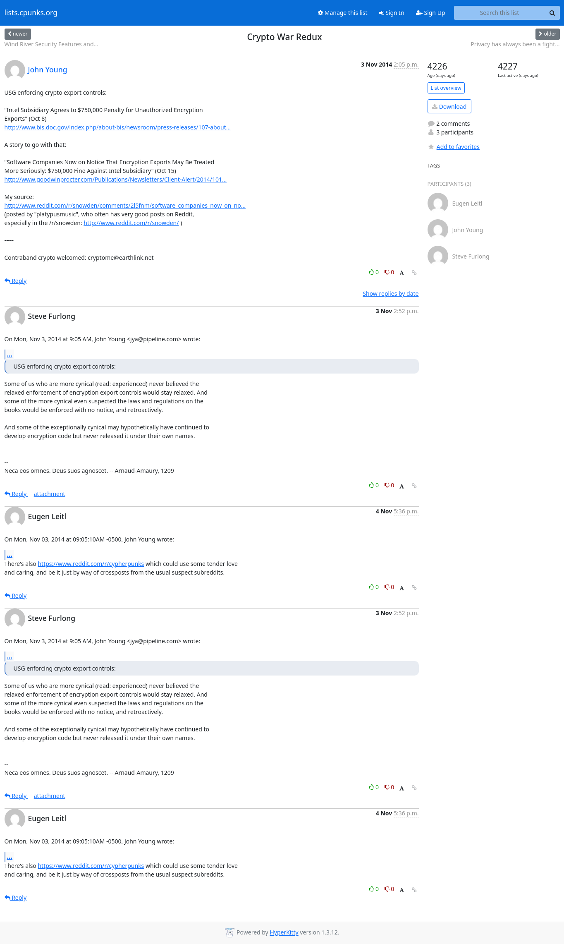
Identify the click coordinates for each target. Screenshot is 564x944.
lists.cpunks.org (31, 13)
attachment (49, 494)
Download (449, 106)
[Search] (552, 13)
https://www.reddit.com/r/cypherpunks (91, 564)
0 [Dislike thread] (389, 272)
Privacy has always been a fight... (515, 44)
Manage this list (343, 13)
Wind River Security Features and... (51, 44)
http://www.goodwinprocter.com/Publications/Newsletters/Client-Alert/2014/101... (116, 179)
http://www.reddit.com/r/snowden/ (131, 223)
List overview (446, 87)
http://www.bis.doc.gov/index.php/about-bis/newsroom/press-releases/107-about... (118, 127)
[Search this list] (499, 13)
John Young (47, 69)
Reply (16, 281)
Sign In (391, 13)
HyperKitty (284, 933)
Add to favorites (454, 147)
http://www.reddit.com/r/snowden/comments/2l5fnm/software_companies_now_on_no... (125, 205)
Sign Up (430, 13)
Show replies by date (390, 293)
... (10, 354)
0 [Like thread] (374, 272)
